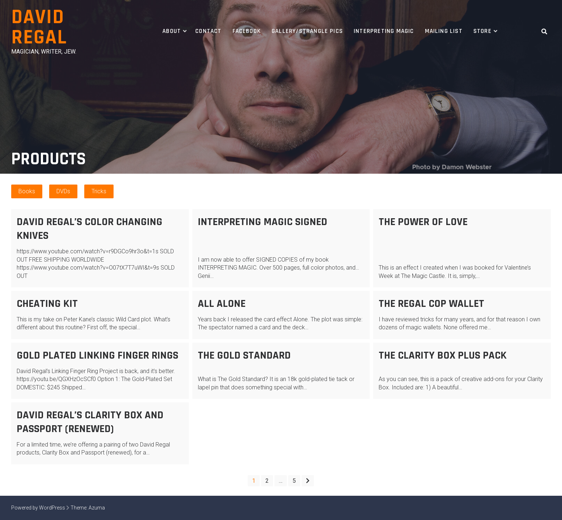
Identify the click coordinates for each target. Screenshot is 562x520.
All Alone (222, 303)
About (171, 31)
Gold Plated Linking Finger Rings (97, 355)
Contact (208, 31)
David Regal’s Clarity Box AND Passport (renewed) (90, 422)
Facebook (247, 31)
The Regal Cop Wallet (431, 303)
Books (26, 191)
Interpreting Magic (384, 31)
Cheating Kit (47, 303)
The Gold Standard (244, 355)
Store (482, 31)
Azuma (97, 508)
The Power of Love (423, 222)
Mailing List (444, 31)
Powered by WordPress (38, 508)
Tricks (98, 191)
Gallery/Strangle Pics (307, 31)
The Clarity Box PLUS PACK (443, 355)
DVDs (63, 191)
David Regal (39, 27)
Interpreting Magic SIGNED (262, 222)
